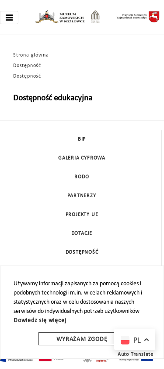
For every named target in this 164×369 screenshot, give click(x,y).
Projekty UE (82, 214)
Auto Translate (136, 354)
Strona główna (31, 55)
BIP (82, 139)
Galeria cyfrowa (81, 158)
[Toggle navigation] (9, 17)
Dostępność (27, 65)
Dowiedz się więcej (40, 320)
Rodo (81, 177)
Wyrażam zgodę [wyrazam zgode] (81, 339)
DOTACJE (82, 233)
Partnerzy (81, 196)
